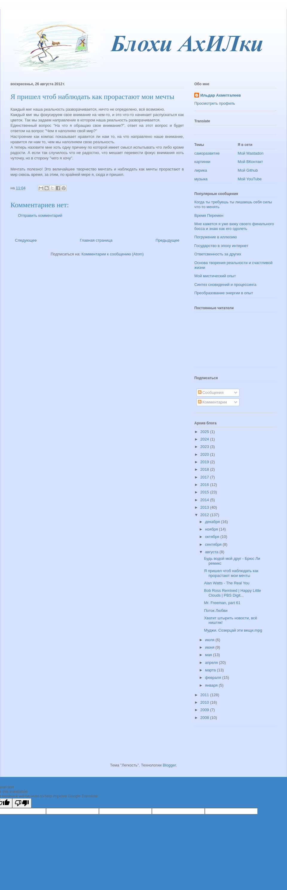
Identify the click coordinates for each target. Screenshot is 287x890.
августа (212, 552)
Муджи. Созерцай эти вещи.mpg (233, 630)
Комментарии (212, 402)
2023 (205, 446)
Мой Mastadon (250, 153)
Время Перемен (208, 215)
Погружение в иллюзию (215, 237)
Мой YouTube (250, 179)
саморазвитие (207, 153)
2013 (205, 507)
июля (210, 640)
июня (210, 647)
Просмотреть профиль (214, 103)
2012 (205, 515)
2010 (205, 702)
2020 (205, 454)
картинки (202, 161)
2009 (205, 710)
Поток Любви (216, 610)
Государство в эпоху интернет (221, 245)
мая (209, 655)
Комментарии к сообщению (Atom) (113, 254)
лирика (200, 170)
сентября (214, 544)
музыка (200, 179)
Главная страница (96, 240)
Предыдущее (167, 240)
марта (211, 670)
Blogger (169, 765)
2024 (205, 439)
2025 (205, 431)
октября (212, 536)
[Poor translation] (21, 803)
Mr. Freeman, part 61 (222, 603)
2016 (205, 484)
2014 (205, 500)
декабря (213, 521)
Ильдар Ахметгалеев (220, 95)
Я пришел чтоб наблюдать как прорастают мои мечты (231, 573)
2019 (205, 462)
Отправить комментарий (40, 215)
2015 (205, 492)
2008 (205, 717)
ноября (212, 529)
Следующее (26, 240)
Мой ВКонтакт (250, 161)
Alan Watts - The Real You (226, 583)
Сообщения (211, 392)
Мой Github (248, 170)
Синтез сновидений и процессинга (225, 284)
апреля (212, 662)
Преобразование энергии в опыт (223, 293)
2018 (205, 469)
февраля (213, 677)
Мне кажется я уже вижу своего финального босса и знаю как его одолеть (234, 226)
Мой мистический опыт (215, 276)
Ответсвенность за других (217, 254)
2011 (205, 695)
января (212, 685)
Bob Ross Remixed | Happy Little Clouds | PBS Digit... (232, 593)
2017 (205, 477)
